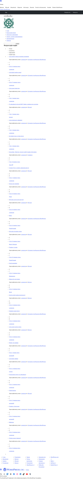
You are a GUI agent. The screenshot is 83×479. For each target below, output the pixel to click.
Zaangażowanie (10, 38)
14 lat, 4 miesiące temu (14, 336)
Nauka (28, 457)
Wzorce (16, 463)
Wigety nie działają (13, 342)
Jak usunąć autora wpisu (15, 327)
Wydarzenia (42, 459)
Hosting (4, 461)
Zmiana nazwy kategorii (15, 438)
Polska (27, 469)
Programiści (29, 463)
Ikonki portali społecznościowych (17, 295)
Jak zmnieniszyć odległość (15, 120)
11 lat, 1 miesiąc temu (14, 98)
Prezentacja (17, 457)
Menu (10, 215)
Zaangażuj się (42, 457)
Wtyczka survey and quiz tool (16, 199)
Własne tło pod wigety (14, 279)
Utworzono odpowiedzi (12, 34)
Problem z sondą (13, 247)
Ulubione (8, 40)
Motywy (30, 282)
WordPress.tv (30, 465)
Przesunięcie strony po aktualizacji (17, 374)
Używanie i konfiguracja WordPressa (37, 59)
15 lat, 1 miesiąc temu (14, 352)
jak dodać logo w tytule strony (16, 136)
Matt (52, 461)
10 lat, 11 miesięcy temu (14, 82)
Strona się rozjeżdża (14, 183)
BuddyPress (54, 465)
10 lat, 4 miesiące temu (14, 66)
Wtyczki (30, 107)
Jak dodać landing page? (15, 72)
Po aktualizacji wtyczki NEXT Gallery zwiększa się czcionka (23, 104)
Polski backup (12, 390)
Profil (7, 30)
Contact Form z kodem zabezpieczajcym (19, 168)
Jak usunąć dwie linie (14, 88)
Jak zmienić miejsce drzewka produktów (19, 56)
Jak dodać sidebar (13, 358)
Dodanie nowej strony (14, 311)
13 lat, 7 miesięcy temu (14, 177)
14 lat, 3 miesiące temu (14, 273)
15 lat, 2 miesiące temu (14, 368)
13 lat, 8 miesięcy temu (14, 193)
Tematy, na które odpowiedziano (14, 36)
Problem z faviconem (14, 406)
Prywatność (5, 463)
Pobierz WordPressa (5, 9)
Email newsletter (13, 263)
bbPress (53, 463)
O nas (4, 457)
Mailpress (11, 422)
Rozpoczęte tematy (11, 32)
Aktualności (5, 459)
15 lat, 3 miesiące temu (14, 416)
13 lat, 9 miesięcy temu (14, 225)
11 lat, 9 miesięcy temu (14, 162)
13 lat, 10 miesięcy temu (15, 257)
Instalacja (30, 155)
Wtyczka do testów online (15, 231)
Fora (6, 12)
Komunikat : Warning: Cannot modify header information (23, 152)
